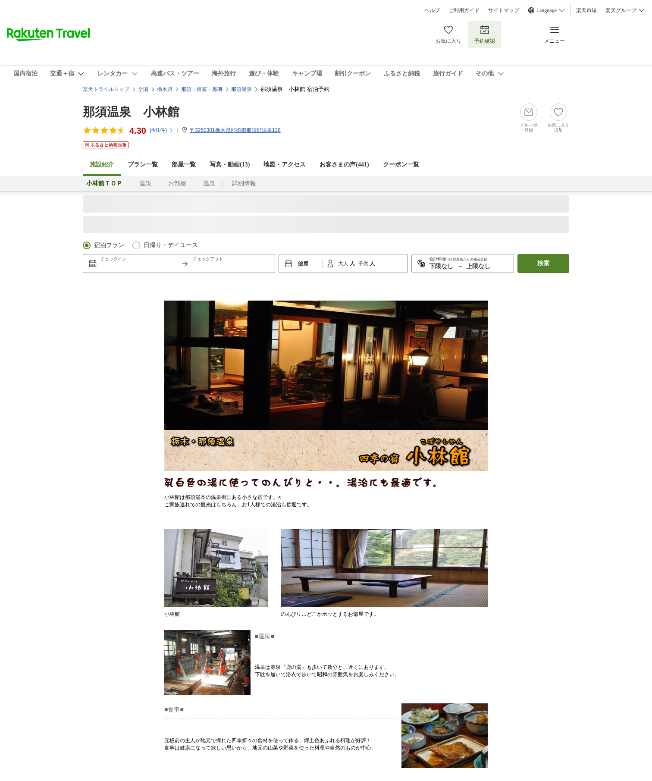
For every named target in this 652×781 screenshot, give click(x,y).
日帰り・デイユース (171, 245)
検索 (543, 263)
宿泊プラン (109, 245)
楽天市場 (586, 10)
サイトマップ (503, 10)
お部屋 (177, 183)
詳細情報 (244, 183)
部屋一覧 (184, 164)
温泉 (145, 183)
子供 (364, 263)
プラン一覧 (143, 164)
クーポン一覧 (401, 164)
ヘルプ (432, 10)
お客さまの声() (344, 164)
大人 (344, 263)
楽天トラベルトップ (106, 89)
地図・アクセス (284, 164)
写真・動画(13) (230, 164)
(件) (162, 130)
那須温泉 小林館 (131, 112)
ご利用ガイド (464, 10)
